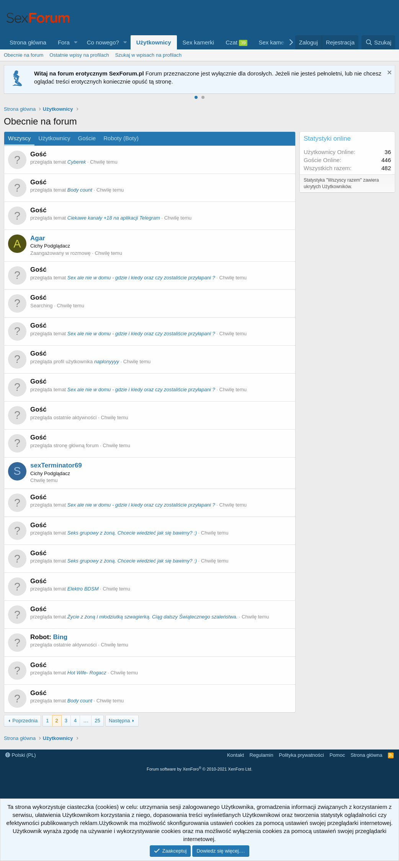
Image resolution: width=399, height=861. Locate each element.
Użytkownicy (153, 42)
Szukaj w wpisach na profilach (148, 55)
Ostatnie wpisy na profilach (79, 55)
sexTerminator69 (56, 465)
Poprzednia (25, 720)
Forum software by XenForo (199, 769)
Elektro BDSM (83, 589)
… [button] (85, 720)
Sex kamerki (198, 42)
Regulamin (261, 755)
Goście (87, 138)
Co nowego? (103, 42)
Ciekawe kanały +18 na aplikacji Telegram (113, 218)
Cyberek (76, 162)
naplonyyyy (106, 361)
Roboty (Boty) (121, 138)
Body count (79, 190)
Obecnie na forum (23, 55)
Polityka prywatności (301, 755)
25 (97, 720)
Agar (37, 238)
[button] (75, 42)
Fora (64, 42)
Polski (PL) (20, 755)
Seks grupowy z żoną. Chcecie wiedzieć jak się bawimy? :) (132, 533)
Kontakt (235, 755)
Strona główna (28, 42)
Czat (236, 42)
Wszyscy (19, 138)
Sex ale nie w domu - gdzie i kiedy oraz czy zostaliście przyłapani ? (141, 277)
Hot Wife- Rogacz (86, 673)
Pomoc (337, 755)
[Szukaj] (378, 42)
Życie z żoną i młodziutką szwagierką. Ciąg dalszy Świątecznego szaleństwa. (152, 617)
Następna (119, 720)
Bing (60, 637)
